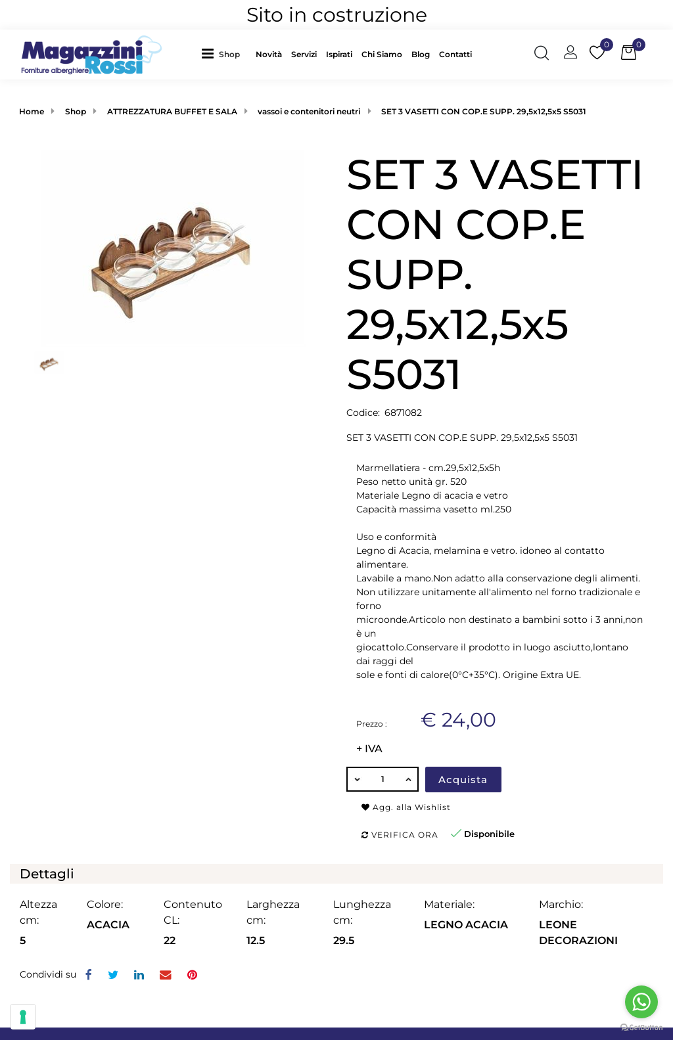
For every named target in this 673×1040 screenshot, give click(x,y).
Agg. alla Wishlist (406, 807)
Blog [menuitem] (420, 54)
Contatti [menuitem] (455, 54)
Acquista (463, 779)
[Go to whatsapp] (641, 1001)
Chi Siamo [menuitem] (381, 54)
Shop (229, 54)
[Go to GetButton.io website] (641, 1027)
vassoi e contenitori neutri (309, 111)
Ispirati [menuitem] (339, 54)
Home (31, 111)
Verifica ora (399, 835)
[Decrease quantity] (356, 779)
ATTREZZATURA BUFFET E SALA (172, 111)
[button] (173, 247)
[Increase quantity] (409, 779)
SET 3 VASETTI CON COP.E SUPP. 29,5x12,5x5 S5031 (483, 111)
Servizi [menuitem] (304, 54)
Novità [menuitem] (269, 54)
